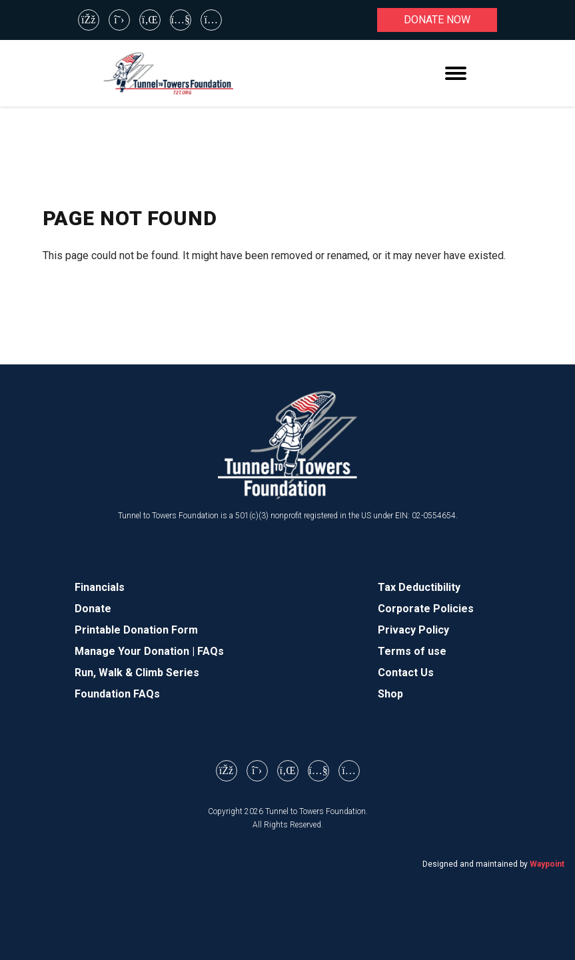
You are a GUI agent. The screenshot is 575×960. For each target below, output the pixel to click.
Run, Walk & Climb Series (137, 672)
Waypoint (547, 864)
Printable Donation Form (136, 630)
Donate (93, 608)
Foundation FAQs (117, 694)
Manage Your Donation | (136, 651)
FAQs (210, 651)
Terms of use (412, 651)
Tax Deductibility (419, 587)
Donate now (437, 19)
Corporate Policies (426, 608)
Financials (100, 587)
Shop (390, 694)
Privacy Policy (413, 630)
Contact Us (406, 672)
